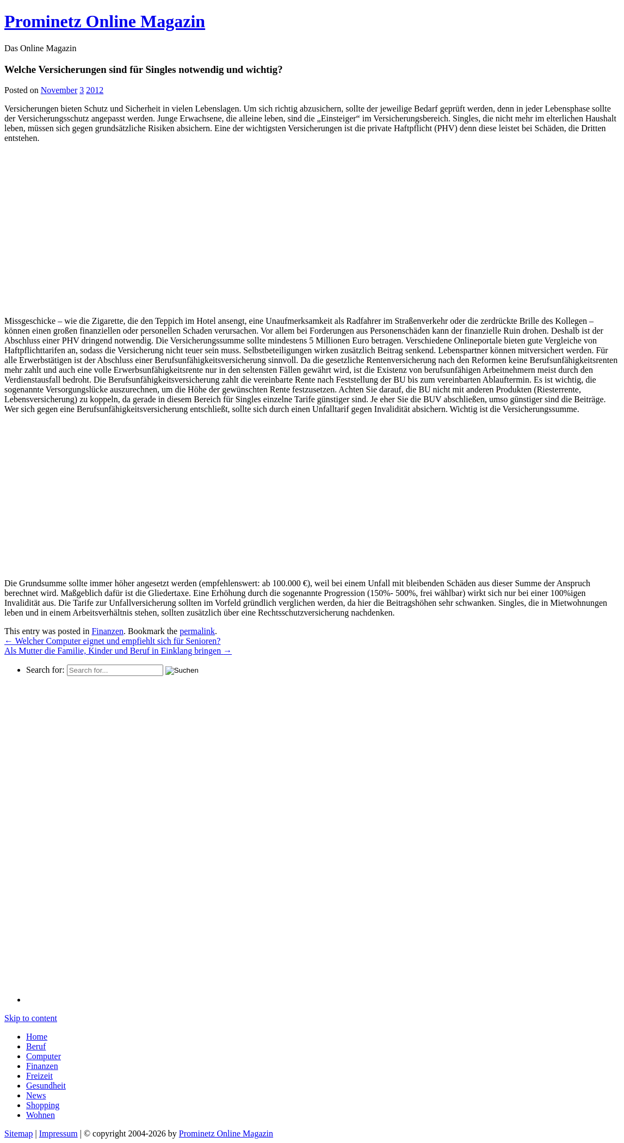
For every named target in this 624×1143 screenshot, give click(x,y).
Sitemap (18, 1133)
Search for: (45, 669)
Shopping (42, 1105)
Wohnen (40, 1115)
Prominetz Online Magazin (226, 1133)
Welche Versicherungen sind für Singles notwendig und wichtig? (143, 69)
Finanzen (107, 631)
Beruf (36, 1046)
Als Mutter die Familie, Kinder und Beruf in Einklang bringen (118, 650)
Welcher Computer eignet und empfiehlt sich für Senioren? (112, 641)
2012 (94, 90)
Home (36, 1036)
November (59, 90)
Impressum (58, 1133)
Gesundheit (46, 1085)
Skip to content (30, 1018)
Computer (43, 1056)
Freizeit (39, 1075)
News (36, 1095)
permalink (197, 631)
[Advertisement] (95, 228)
